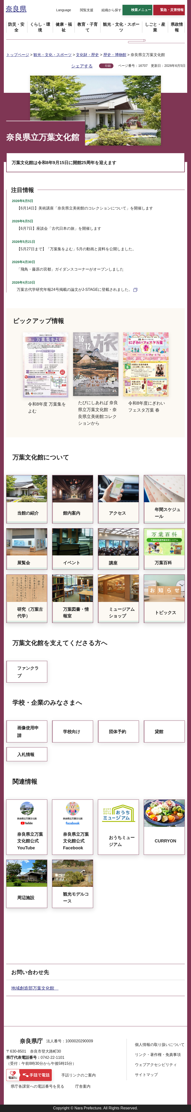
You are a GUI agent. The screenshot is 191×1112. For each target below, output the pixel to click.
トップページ (17, 55)
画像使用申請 (28, 732)
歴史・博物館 (114, 55)
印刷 (108, 66)
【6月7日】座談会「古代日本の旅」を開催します (59, 228)
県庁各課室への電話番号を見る (37, 1086)
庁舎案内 (82, 1086)
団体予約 (117, 731)
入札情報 (25, 754)
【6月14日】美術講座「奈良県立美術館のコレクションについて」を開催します (85, 208)
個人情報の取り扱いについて (160, 1045)
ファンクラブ (28, 672)
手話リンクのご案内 (78, 1075)
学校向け (71, 731)
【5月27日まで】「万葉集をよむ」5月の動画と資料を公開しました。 (76, 249)
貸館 (159, 731)
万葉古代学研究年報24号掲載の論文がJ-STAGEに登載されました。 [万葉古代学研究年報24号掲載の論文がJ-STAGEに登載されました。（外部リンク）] (74, 289)
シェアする (82, 66)
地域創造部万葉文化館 (34, 988)
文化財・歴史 (87, 55)
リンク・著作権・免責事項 (158, 1055)
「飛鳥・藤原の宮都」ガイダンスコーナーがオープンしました (70, 269)
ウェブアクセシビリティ (156, 1065)
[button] (60, 10)
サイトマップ (146, 1075)
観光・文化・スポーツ (52, 55)
